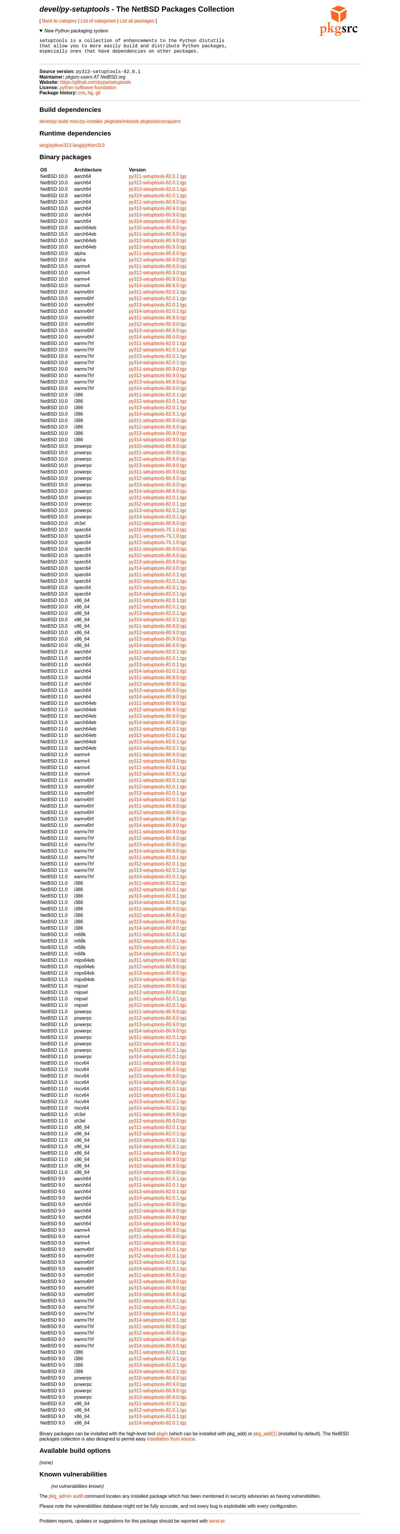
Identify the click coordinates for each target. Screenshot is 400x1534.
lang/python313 (55, 150)
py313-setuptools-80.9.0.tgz (157, 220)
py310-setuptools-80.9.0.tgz (157, 233)
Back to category (59, 20)
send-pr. (217, 1526)
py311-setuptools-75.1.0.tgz (157, 541)
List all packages (137, 20)
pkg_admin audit (66, 1501)
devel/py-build (53, 126)
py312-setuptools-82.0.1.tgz (157, 188)
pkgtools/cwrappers (160, 126)
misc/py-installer (86, 126)
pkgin (162, 1439)
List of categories (98, 20)
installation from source (171, 1444)
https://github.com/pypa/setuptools (95, 87)
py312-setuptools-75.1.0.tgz (157, 548)
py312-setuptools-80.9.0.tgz (157, 213)
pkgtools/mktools (121, 126)
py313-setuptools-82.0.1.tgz (157, 194)
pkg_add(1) (265, 1439)
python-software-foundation (88, 93)
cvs (81, 98)
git (97, 98)
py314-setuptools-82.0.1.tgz (157, 201)
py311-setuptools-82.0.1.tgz (157, 181)
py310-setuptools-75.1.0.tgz (157, 535)
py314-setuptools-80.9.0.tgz (157, 226)
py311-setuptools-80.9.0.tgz (157, 207)
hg (90, 98)
